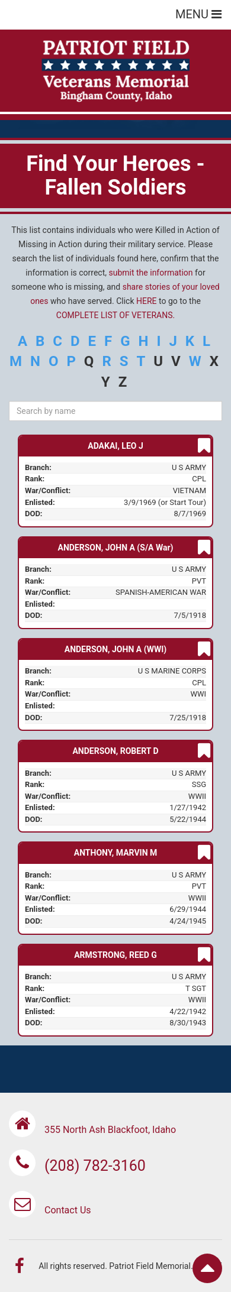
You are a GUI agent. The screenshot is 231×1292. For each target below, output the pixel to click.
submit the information (151, 272)
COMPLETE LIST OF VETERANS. (115, 315)
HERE (146, 301)
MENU (198, 14)
